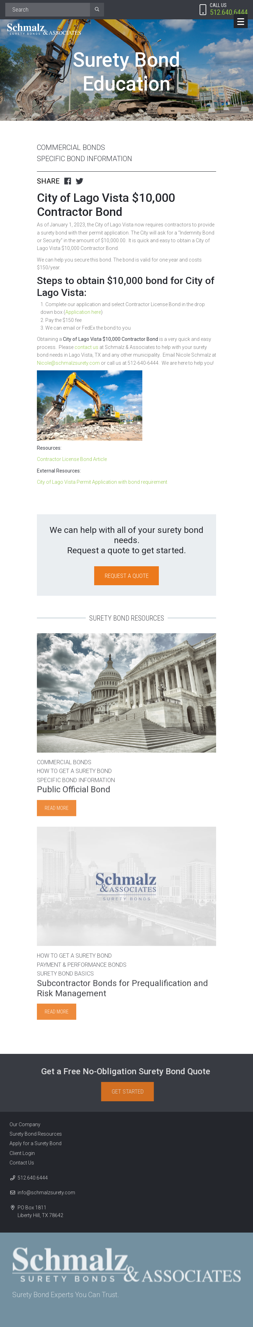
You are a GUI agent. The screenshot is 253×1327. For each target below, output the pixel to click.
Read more (57, 811)
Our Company (22, 1124)
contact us (85, 347)
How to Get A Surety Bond (74, 774)
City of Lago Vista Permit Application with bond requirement (102, 482)
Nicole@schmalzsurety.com (68, 363)
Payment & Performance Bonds (81, 967)
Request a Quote (127, 575)
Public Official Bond (73, 792)
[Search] (47, 9)
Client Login (19, 1153)
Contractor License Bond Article (72, 459)
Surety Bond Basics (65, 976)
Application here (83, 312)
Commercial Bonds (71, 147)
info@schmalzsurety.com (46, 1195)
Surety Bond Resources (33, 1134)
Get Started (130, 1091)
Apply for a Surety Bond (33, 1143)
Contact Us (19, 1163)
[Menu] (241, 21)
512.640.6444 (33, 1180)
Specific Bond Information (84, 158)
